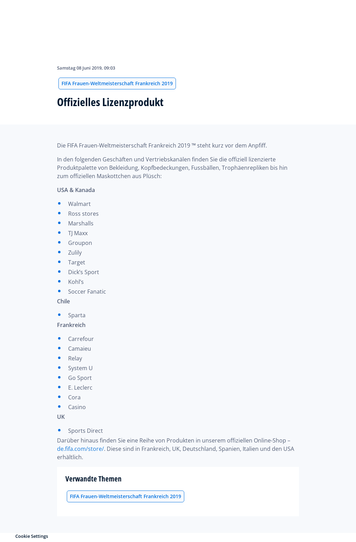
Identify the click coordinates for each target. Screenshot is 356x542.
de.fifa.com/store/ (80, 449)
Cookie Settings (31, 536)
